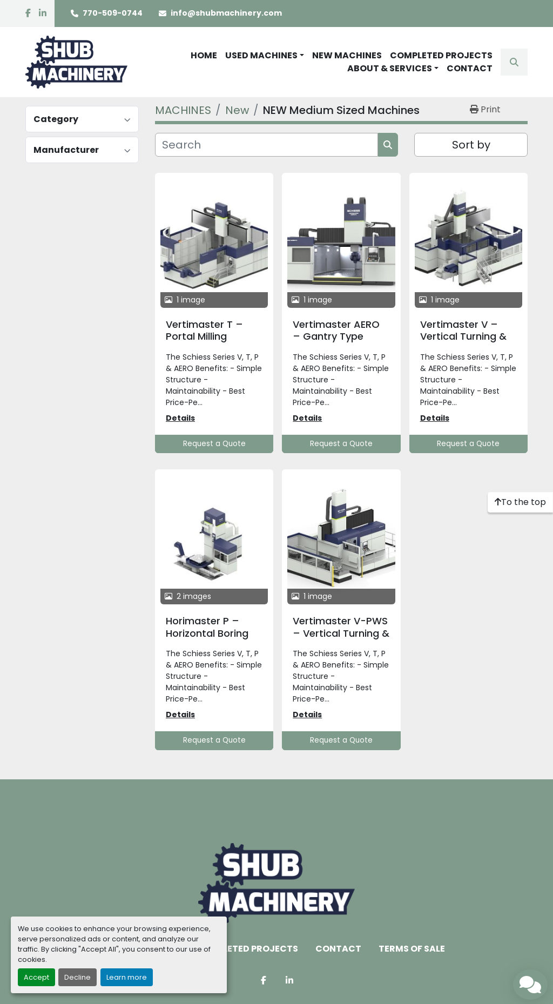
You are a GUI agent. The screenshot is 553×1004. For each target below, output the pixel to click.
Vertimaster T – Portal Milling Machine (204, 336)
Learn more (126, 977)
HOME (204, 55)
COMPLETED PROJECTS (441, 55)
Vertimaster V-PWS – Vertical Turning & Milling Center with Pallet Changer (341, 639)
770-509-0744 (113, 13)
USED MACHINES (261, 55)
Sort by (471, 144)
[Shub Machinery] (276, 883)
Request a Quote (214, 444)
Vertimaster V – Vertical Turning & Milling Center (463, 336)
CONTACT (470, 68)
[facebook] (28, 13)
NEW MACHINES (347, 55)
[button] (264, 55)
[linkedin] (42, 13)
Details (180, 418)
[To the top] (520, 502)
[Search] (266, 145)
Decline (77, 977)
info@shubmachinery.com (226, 13)
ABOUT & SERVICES (389, 68)
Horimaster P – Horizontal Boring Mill (207, 633)
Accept (36, 977)
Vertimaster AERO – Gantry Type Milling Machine (336, 336)
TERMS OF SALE (412, 948)
